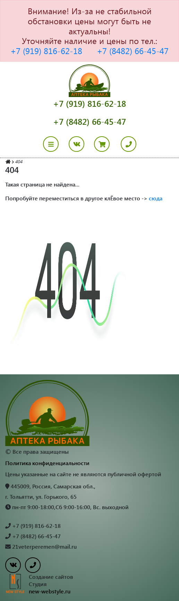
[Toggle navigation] (55, 144)
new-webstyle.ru (49, 591)
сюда (155, 198)
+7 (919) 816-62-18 (46, 50)
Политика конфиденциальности (47, 463)
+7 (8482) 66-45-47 (133, 50)
